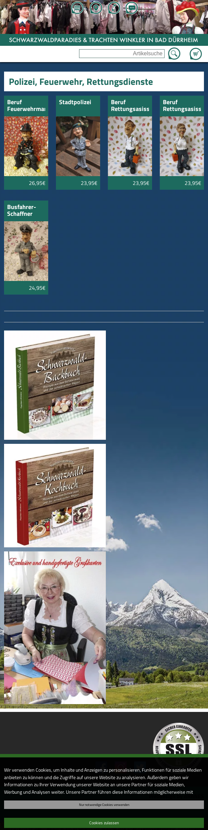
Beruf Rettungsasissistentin (182, 106)
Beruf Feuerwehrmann (26, 106)
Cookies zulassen (104, 822)
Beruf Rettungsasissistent (130, 106)
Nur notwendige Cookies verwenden (104, 804)
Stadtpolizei (75, 103)
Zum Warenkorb (196, 50)
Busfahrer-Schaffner (21, 211)
